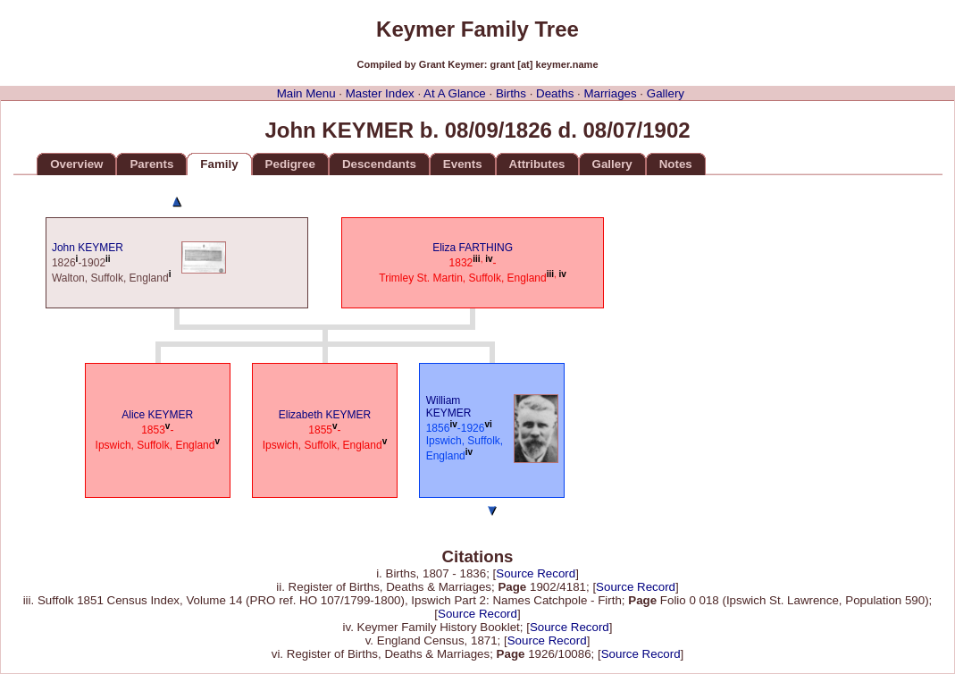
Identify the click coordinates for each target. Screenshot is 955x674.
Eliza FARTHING (472, 247)
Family (219, 164)
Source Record (535, 573)
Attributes (537, 164)
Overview (76, 164)
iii (476, 259)
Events (462, 164)
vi (487, 424)
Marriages (609, 93)
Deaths (555, 93)
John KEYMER (87, 247)
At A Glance (454, 93)
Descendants (379, 164)
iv (488, 259)
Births (511, 93)
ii (108, 259)
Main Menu (306, 93)
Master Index (380, 93)
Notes (675, 164)
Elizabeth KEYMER (325, 415)
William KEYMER (449, 406)
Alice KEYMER (157, 415)
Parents (151, 164)
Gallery (665, 93)
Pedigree (290, 164)
